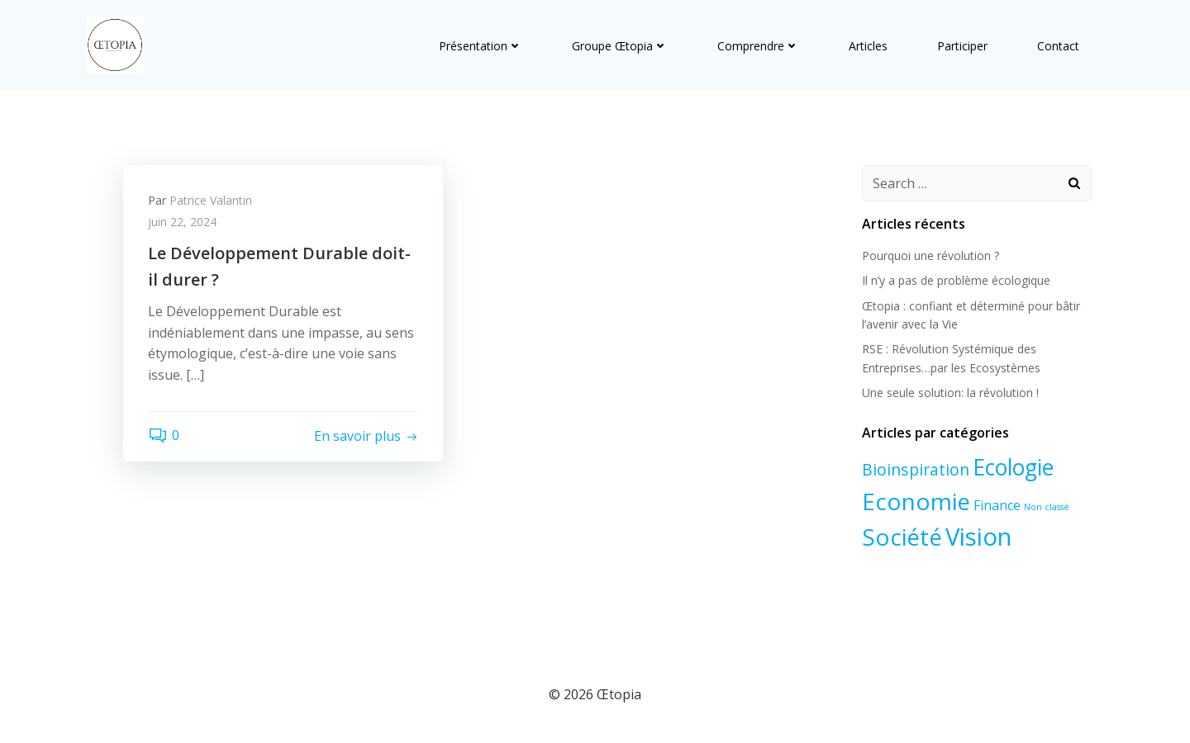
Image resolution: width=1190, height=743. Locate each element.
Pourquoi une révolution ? (930, 255)
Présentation (480, 46)
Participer (962, 46)
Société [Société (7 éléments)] (902, 535)
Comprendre (758, 46)
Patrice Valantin (210, 200)
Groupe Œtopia (620, 46)
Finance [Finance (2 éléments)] (997, 505)
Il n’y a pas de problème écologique (956, 280)
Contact (1058, 46)
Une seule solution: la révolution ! (950, 392)
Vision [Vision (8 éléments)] (978, 535)
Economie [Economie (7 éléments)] (916, 501)
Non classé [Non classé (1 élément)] (1046, 507)
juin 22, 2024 (182, 222)
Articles (868, 46)
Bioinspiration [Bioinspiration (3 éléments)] (915, 469)
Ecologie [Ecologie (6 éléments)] (1013, 467)
